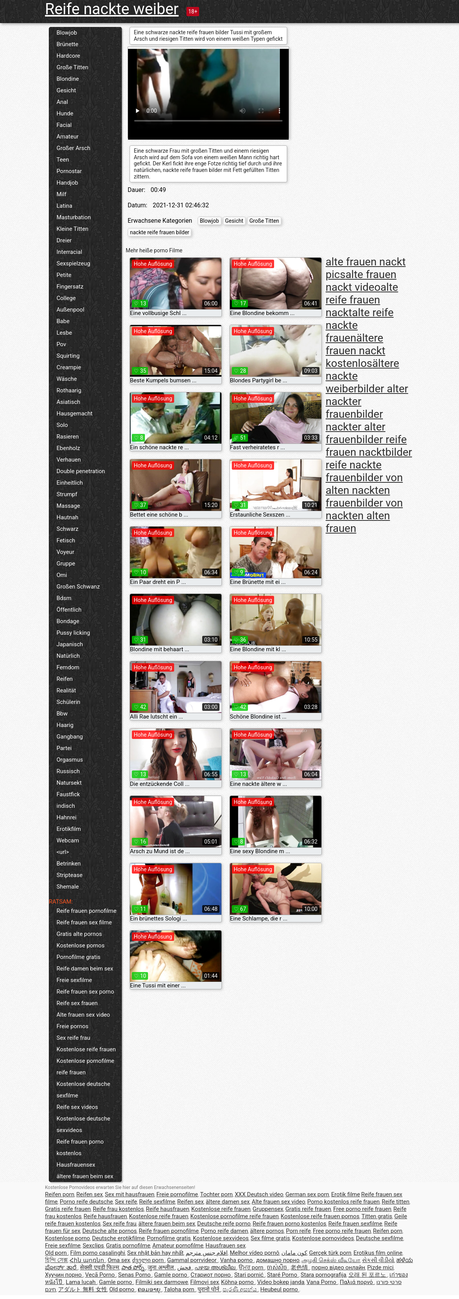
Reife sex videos (77, 1107)
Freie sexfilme (74, 980)
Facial (64, 125)
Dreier (64, 240)
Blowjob (67, 32)
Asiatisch (68, 402)
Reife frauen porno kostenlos (80, 1147)
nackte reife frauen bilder (159, 232)
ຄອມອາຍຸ (150, 1289)
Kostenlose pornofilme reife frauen (85, 1066)
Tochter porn (216, 1194)
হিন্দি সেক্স (56, 1260)
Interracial (69, 251)
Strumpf (67, 494)
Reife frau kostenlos (118, 1209)
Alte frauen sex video (83, 1014)
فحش (185, 1267)
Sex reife (126, 1201)
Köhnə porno (238, 1282)
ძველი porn (148, 1260)
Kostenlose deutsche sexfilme (83, 1090)
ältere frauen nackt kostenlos (355, 351)
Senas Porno (135, 1274)
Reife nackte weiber (112, 9)
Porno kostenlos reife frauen (343, 1201)
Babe (63, 321)
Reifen (65, 678)
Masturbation (74, 217)
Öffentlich (69, 609)
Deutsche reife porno (224, 1223)
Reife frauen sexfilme (355, 1223)
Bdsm (64, 598)
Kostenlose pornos (81, 945)
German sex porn (307, 1194)
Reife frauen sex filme (84, 922)
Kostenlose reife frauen (86, 1049)
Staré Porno (283, 1274)
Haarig (65, 725)
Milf (62, 194)
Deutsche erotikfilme (118, 1238)
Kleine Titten (72, 228)
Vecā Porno (100, 1274)
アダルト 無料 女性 (82, 1289)
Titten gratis (376, 1216)
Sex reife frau (73, 1037)
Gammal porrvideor (192, 1260)
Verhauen (69, 459)
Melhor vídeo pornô (254, 1252)
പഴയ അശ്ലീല (215, 1267)
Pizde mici (380, 1267)
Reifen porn (59, 1194)
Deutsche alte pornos (109, 1230)
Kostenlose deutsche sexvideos (83, 1124)
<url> (63, 852)
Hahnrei (66, 817)
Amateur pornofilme (177, 1245)
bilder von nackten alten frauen (364, 516)
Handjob (67, 182)
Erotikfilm (69, 828)
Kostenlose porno (67, 1238)
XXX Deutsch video (259, 1194)
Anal (62, 101)
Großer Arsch (73, 148)
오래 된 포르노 (367, 1274)
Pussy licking (73, 632)
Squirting (68, 355)
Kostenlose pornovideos (323, 1238)
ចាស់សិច (278, 1267)
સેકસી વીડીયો (378, 1260)
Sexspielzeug (73, 263)
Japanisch (70, 644)
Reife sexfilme (157, 1201)
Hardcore (68, 55)
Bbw (62, 713)
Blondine (68, 78)
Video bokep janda (280, 1282)
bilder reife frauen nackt (366, 446)
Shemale (68, 886)
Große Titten (72, 67)
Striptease (70, 875)
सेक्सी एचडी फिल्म (99, 1267)
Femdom (68, 667)
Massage (68, 505)
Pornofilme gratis (78, 957)
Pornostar (69, 171)
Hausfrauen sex (226, 1245)
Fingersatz (70, 286)
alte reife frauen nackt (362, 300)
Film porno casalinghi (97, 1252)
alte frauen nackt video (361, 280)
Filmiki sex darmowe (161, 1282)
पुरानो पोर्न (209, 1289)
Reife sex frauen (77, 1003)
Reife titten (395, 1201)
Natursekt (69, 782)
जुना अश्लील (161, 1267)
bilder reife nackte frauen (369, 465)
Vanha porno (237, 1260)
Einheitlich (70, 482)
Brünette (67, 44)
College (66, 298)
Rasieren (68, 436)
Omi (62, 575)
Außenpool (70, 309)
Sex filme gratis (270, 1238)
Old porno (122, 1289)
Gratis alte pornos (79, 933)
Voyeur (65, 552)
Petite (64, 275)
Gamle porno (171, 1274)
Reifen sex (89, 1194)
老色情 (300, 1267)
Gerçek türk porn (330, 1252)
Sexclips (93, 1245)
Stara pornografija (323, 1274)
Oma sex (119, 1260)
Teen (63, 159)
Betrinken (69, 863)
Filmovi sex (204, 1282)
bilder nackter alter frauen (356, 427)
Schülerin (68, 702)
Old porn (56, 1252)
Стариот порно (211, 1274)
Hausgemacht (75, 413)
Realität (66, 690)
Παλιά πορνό (357, 1282)
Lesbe (64, 332)
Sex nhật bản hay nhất (155, 1252)
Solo (62, 425)
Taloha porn (180, 1289)
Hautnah (67, 517)
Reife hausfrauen (168, 1209)
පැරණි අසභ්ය (240, 1289)
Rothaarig (69, 390)
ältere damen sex (227, 1201)
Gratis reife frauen (68, 1209)
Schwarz (67, 528)
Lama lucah (81, 1282)
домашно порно (277, 1260)
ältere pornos (267, 1230)
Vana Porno (322, 1282)
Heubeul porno (279, 1289)
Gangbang (70, 736)
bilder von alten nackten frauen (364, 490)
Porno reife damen (224, 1230)
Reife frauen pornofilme (86, 910)
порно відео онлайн (338, 1267)
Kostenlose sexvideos (221, 1238)
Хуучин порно (64, 1274)
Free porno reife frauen (362, 1209)
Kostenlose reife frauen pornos (320, 1216)
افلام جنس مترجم (207, 1252)
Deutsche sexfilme (379, 1238)
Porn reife (298, 1230)
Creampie (69, 367)
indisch (66, 805)
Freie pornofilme (177, 1194)
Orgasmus (70, 759)
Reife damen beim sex (85, 968)
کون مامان (294, 1252)
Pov (61, 344)
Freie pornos (72, 1026)
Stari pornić (249, 1274)
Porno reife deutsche (86, 1201)
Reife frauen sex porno (85, 991)
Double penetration (81, 471)
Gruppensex (268, 1209)
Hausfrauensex (76, 1164)
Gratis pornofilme (128, 1245)
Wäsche (67, 378)
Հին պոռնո (87, 1260)
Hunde (65, 113)
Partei (64, 748)
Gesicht (66, 90)
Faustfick (68, 794)
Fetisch (66, 540)
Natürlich (68, 655)
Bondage (68, 621)
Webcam (68, 840)
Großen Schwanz (78, 586)
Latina (64, 205)
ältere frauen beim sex (85, 1176)
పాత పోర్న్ (133, 1267)
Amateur (67, 136)
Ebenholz (68, 448)
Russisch (68, 771)
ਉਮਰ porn (252, 1267)
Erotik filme (345, 1194)
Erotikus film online (377, 1252)
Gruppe (66, 563)
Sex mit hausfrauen (130, 1194)
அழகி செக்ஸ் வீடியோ (330, 1260)
